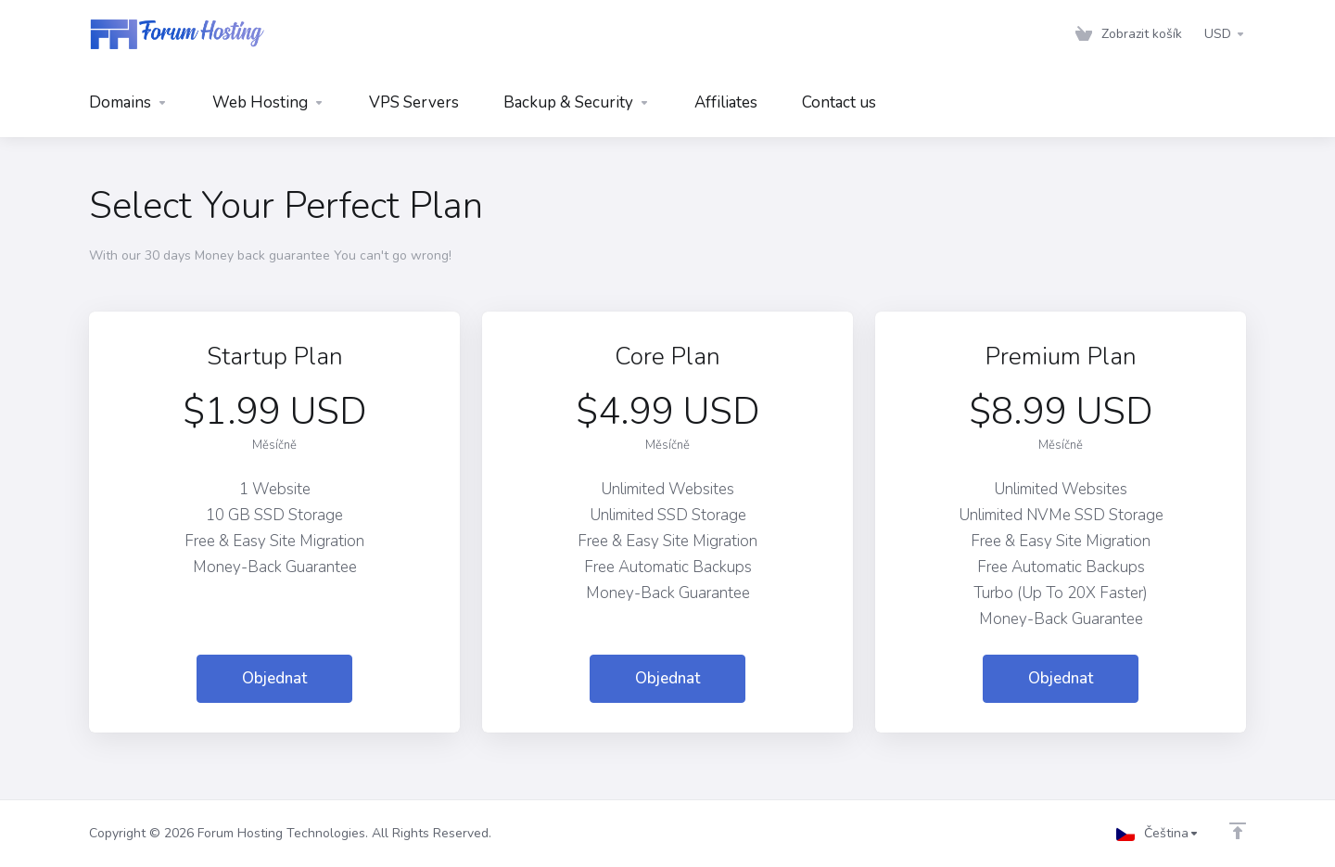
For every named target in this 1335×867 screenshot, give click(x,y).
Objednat (274, 678)
